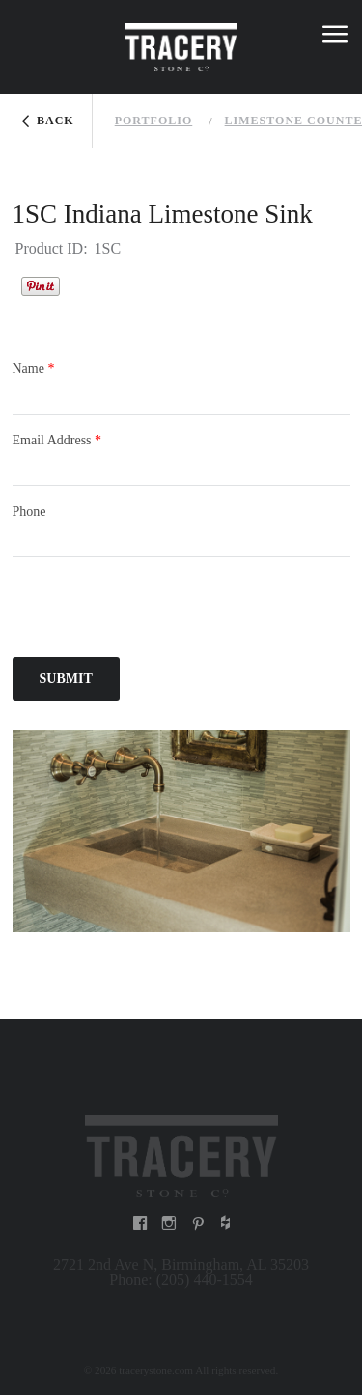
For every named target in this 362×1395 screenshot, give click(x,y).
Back (55, 120)
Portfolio (154, 120)
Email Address (57, 440)
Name (34, 369)
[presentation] (159, 610)
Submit (66, 678)
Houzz (84, 284)
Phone (29, 511)
